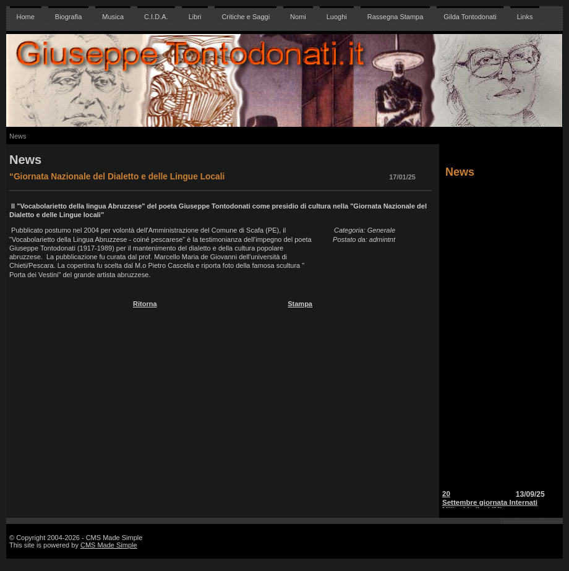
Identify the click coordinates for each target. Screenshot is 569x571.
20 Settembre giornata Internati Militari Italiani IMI (489, 503)
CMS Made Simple (108, 545)
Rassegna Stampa (395, 16)
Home (26, 16)
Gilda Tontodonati (469, 16)
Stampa (300, 303)
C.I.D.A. (156, 16)
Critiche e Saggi (245, 16)
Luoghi (337, 16)
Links (525, 16)
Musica (113, 16)
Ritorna (145, 303)
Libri (195, 16)
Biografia (68, 16)
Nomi (298, 16)
